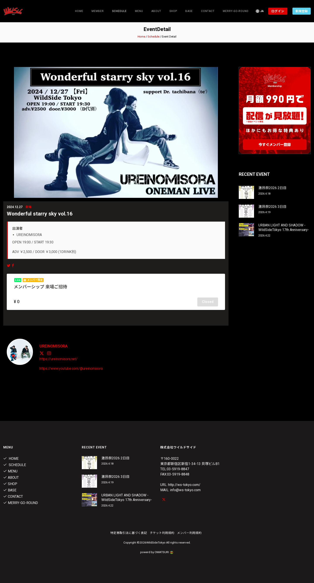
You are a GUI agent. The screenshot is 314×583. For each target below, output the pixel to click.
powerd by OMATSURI (157, 551)
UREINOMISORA (53, 345)
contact (208, 11)
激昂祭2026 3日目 (272, 207)
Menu (139, 11)
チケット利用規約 (162, 532)
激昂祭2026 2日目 (272, 188)
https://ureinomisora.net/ (58, 358)
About (156, 11)
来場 (28, 207)
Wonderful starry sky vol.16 (40, 214)
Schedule (153, 36)
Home (79, 11)
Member (98, 11)
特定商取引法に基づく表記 (128, 532)
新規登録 (301, 11)
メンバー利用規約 (189, 532)
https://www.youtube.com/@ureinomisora (71, 368)
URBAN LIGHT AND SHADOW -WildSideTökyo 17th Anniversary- (283, 227)
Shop (173, 11)
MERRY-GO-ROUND (236, 11)
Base (189, 11)
